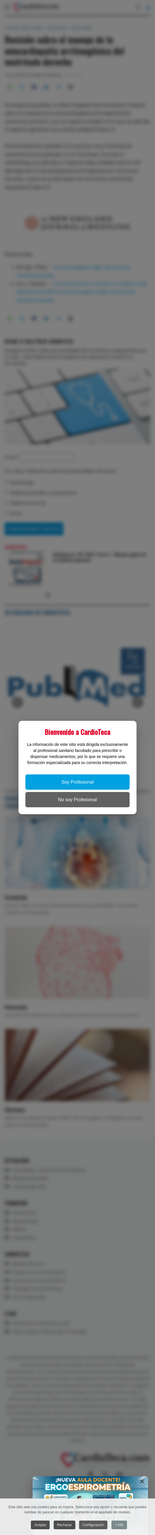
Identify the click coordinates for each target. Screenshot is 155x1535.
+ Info (119, 1525)
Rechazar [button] (64, 1525)
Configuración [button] (93, 1525)
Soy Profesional (77, 782)
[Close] (142, 1481)
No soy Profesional (77, 799)
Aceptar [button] (40, 1525)
